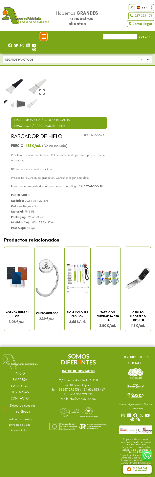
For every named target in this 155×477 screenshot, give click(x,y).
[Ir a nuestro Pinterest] (133, 419)
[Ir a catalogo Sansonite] (135, 385)
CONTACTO (20, 398)
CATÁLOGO (44, 120)
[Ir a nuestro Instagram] (124, 415)
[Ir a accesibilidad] (20, 430)
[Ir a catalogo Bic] (135, 395)
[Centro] (139, 419)
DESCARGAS (20, 392)
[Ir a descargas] (20, 408)
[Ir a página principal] (20, 361)
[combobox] (78, 59)
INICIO (20, 373)
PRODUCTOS (23, 120)
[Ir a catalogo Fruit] (136, 373)
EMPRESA (20, 379)
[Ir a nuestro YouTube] (148, 415)
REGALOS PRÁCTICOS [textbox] (73, 60)
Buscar (145, 36)
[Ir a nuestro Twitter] (142, 415)
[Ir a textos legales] (20, 422)
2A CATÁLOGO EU (91, 186)
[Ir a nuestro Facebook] (136, 415)
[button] (44, 36)
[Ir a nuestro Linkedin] (130, 415)
